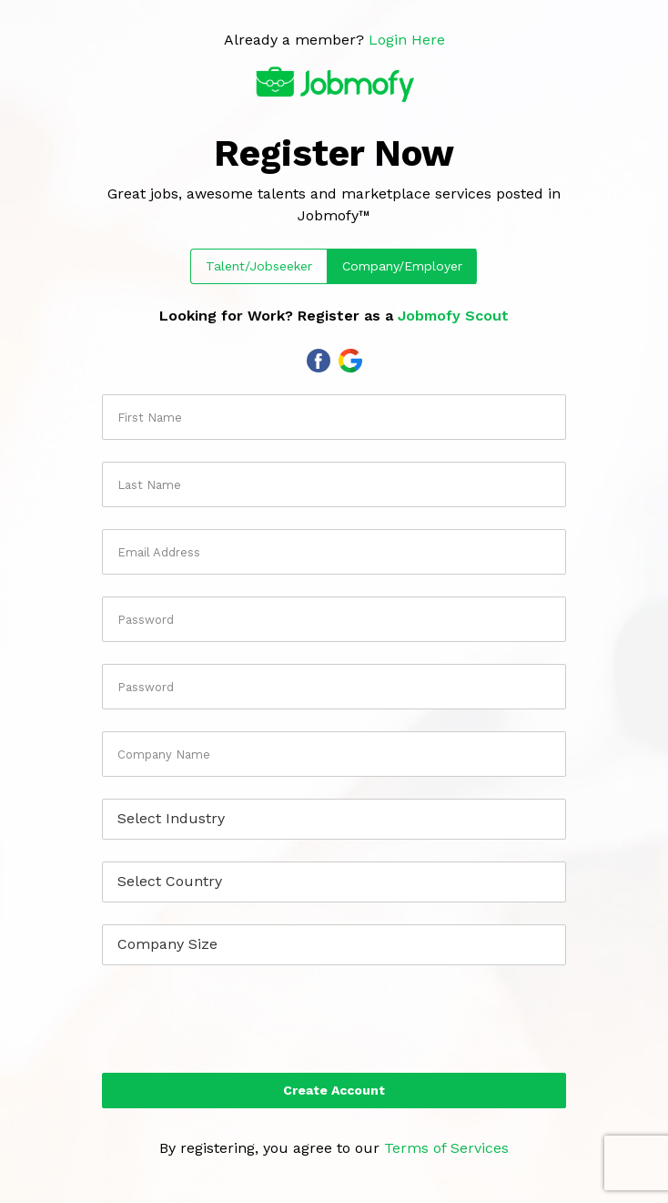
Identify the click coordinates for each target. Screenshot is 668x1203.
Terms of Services (446, 1148)
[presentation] (334, 1022)
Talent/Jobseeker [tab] (259, 266)
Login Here (407, 39)
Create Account (334, 1090)
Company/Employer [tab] (402, 266)
